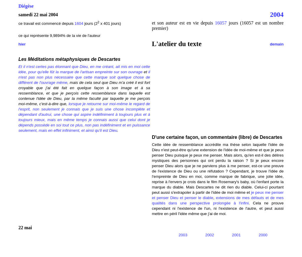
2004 (277, 14)
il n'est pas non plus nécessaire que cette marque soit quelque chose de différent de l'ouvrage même (84, 77)
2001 (236, 235)
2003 (183, 235)
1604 (79, 23)
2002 (209, 235)
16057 (221, 22)
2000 (263, 235)
